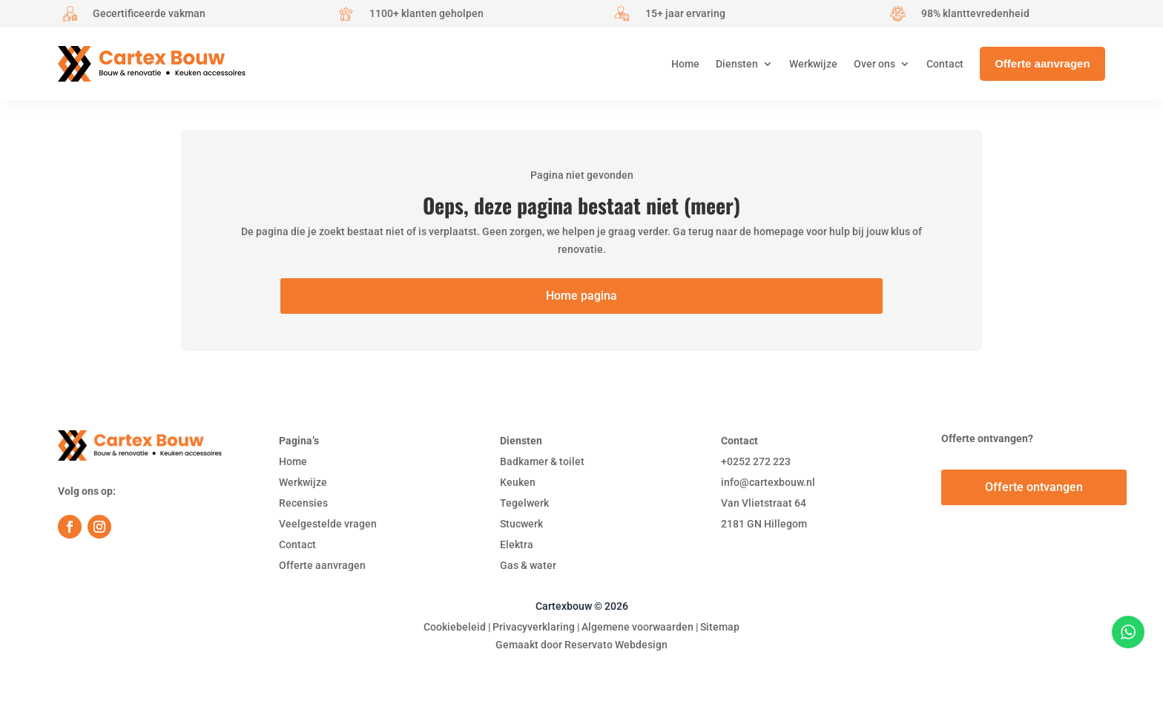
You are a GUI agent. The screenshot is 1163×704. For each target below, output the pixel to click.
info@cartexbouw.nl (768, 482)
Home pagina (581, 296)
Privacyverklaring (533, 627)
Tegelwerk (524, 503)
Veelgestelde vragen (328, 524)
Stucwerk (521, 524)
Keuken (518, 482)
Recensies (303, 503)
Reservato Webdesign (616, 645)
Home (293, 461)
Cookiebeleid (455, 627)
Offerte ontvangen (1034, 487)
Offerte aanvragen (322, 565)
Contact (297, 544)
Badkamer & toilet (542, 461)
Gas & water (528, 565)
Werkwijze (303, 482)
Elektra (516, 544)
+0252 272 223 (756, 461)
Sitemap (719, 627)
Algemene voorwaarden (637, 627)
